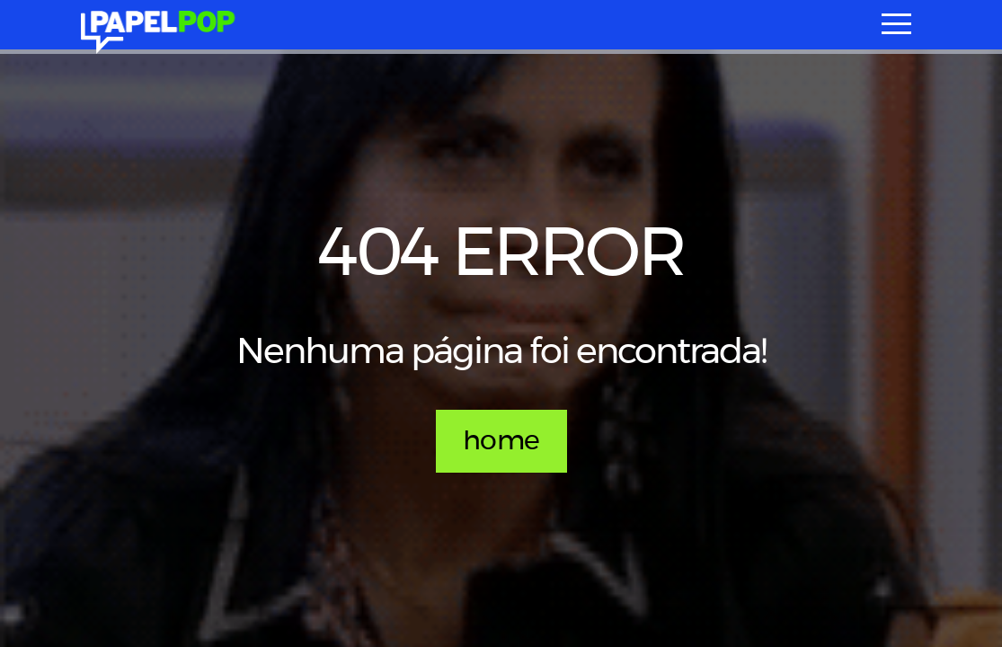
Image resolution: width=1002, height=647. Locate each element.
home (501, 441)
